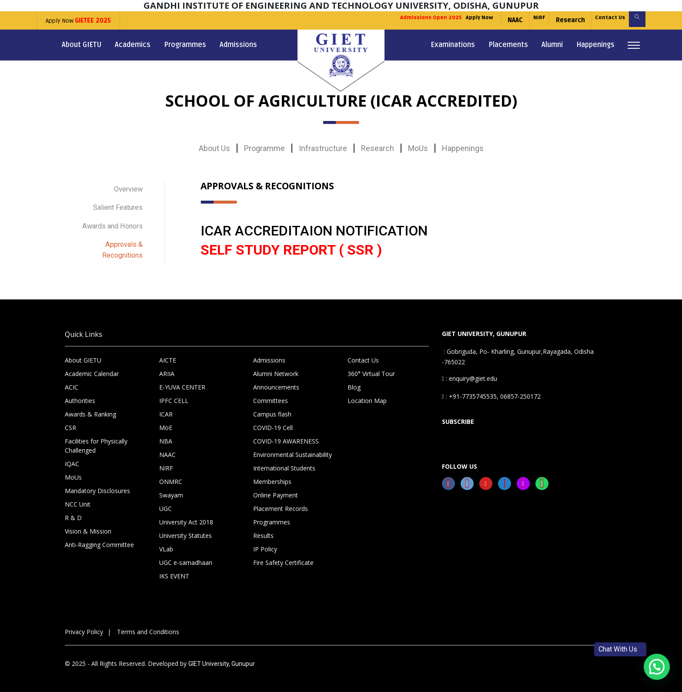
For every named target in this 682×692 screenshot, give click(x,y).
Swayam (171, 489)
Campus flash (272, 408)
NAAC (491, 20)
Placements (508, 44)
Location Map (367, 395)
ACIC (71, 381)
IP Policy (265, 543)
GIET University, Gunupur (221, 658)
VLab (166, 543)
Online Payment (275, 489)
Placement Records (280, 503)
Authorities (80, 395)
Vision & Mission (88, 525)
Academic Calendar (92, 368)
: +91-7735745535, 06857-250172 (491, 390)
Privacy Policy (84, 626)
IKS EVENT (174, 570)
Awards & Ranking (90, 408)
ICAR (166, 408)
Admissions (238, 44)
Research (554, 20)
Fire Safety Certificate (283, 557)
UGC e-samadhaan (185, 557)
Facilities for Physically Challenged (96, 440)
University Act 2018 (186, 516)
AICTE (167, 354)
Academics (132, 44)
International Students (284, 462)
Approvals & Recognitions (120, 242)
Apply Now (78, 20)
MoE (165, 422)
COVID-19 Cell (273, 422)
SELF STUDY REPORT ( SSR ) (291, 250)
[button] (657, 667)
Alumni (552, 44)
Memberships (272, 476)
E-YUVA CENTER (182, 381)
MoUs (418, 148)
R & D (73, 512)
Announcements (276, 381)
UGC (165, 503)
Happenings (595, 44)
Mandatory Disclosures (97, 485)
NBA (165, 435)
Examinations (453, 44)
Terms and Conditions (148, 626)
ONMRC (170, 476)
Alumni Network (275, 368)
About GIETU (81, 44)
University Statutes (185, 530)
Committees (270, 395)
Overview (126, 188)
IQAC (72, 458)
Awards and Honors (109, 220)
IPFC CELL (173, 395)
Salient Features (115, 204)
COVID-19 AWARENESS (286, 435)
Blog (354, 381)
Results (263, 530)
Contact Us (599, 20)
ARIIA (166, 368)
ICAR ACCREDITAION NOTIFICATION (314, 230)
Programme (264, 148)
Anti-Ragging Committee (99, 539)
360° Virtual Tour (371, 368)
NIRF (519, 20)
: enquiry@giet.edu (469, 373)
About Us (214, 148)
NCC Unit (77, 498)
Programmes (185, 44)
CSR (70, 422)
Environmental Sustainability (292, 449)
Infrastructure (323, 148)
